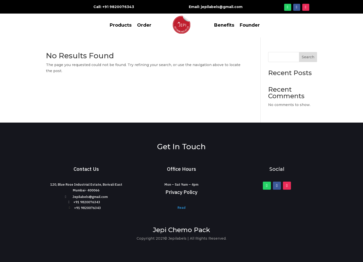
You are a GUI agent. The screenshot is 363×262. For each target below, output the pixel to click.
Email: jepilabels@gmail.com (216, 7)
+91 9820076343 (86, 202)
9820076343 (121, 7)
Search (308, 57)
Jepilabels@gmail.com (90, 197)
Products (121, 25)
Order (144, 25)
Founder (250, 25)
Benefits (224, 25)
